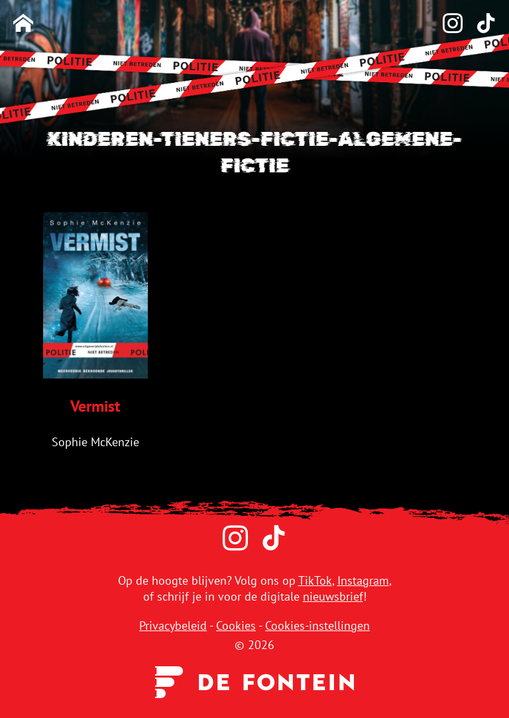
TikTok (315, 580)
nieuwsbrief (333, 596)
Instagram (363, 580)
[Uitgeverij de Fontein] (254, 680)
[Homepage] (23, 24)
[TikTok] (479, 24)
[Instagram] (446, 24)
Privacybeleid (173, 625)
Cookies (236, 625)
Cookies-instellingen (317, 625)
